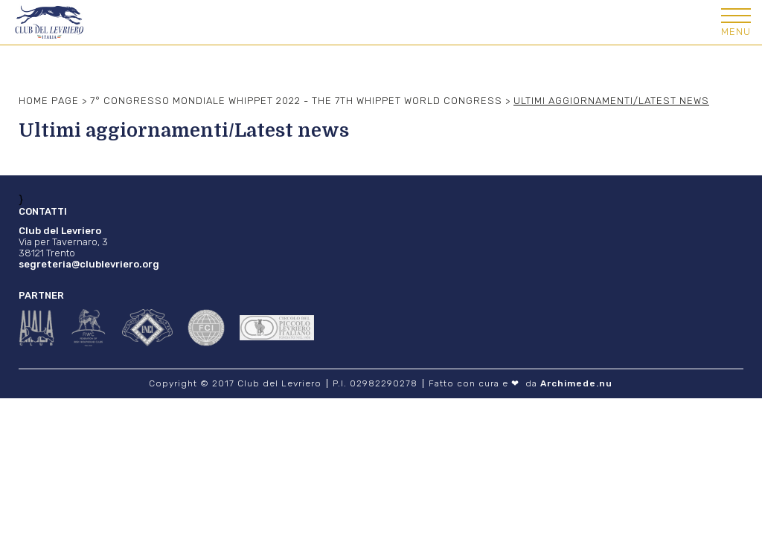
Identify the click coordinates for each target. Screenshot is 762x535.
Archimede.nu (576, 383)
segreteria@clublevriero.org (89, 264)
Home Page (49, 100)
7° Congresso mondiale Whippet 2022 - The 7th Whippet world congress (296, 100)
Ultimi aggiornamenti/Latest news (611, 100)
